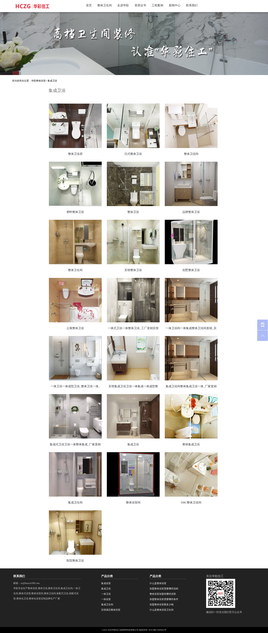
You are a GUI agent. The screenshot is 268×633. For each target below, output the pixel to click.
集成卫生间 (107, 604)
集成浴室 (106, 583)
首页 (89, 5)
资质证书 (140, 5)
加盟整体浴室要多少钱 (161, 604)
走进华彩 (123, 5)
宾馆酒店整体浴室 (110, 610)
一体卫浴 (106, 594)
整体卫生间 (104, 5)
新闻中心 (174, 5)
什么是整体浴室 (158, 583)
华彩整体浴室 (38, 80)
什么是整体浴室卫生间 (161, 610)
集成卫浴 (52, 80)
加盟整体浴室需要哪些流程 (164, 588)
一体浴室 (106, 599)
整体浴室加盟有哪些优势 (163, 594)
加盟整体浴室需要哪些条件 (164, 599)
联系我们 (192, 5)
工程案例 (157, 5)
